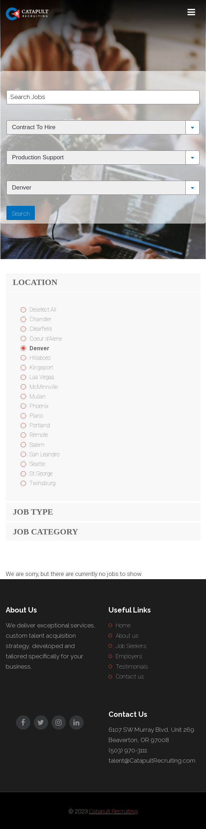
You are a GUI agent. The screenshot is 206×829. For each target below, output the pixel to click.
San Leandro (44, 454)
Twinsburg (43, 483)
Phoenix (39, 406)
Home (123, 625)
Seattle (37, 464)
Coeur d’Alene (46, 338)
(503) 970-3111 (128, 750)
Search (21, 213)
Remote (39, 435)
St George (41, 473)
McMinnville (44, 387)
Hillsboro (40, 358)
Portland (40, 425)
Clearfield (41, 328)
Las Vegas (42, 377)
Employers (129, 656)
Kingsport (41, 367)
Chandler (40, 319)
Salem (37, 444)
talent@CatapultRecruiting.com (152, 760)
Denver (39, 348)
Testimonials (132, 666)
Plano (36, 415)
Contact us (130, 676)
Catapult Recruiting (113, 811)
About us (127, 635)
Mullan (38, 396)
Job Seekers (131, 645)
